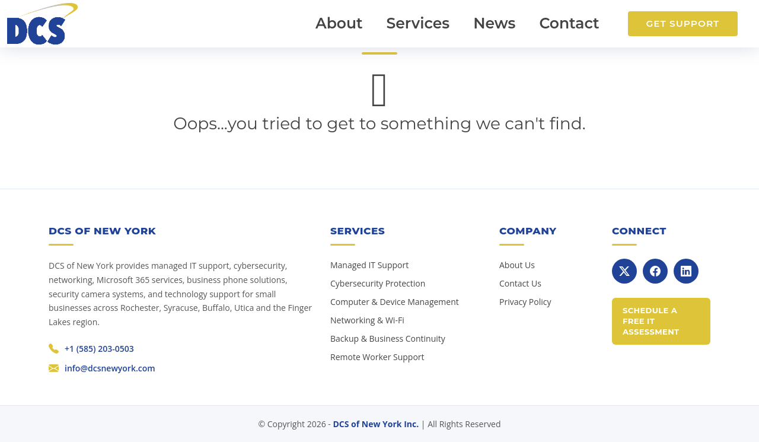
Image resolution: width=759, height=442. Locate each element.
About (339, 23)
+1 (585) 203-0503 (99, 348)
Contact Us (520, 283)
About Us (517, 265)
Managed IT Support (369, 265)
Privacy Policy (525, 301)
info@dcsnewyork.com (110, 368)
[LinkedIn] (686, 271)
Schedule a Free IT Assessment (651, 321)
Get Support (682, 23)
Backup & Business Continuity (387, 338)
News (494, 23)
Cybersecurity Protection (377, 283)
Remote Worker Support (377, 356)
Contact (569, 23)
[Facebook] (655, 271)
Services (418, 23)
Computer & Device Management (394, 301)
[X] (624, 271)
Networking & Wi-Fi (367, 320)
